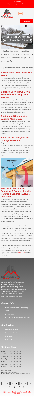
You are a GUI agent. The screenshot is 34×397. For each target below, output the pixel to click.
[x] (30, 383)
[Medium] (21, 383)
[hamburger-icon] (20, 13)
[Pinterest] (10, 387)
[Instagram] (8, 383)
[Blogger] (26, 383)
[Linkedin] (12, 383)
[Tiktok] (14, 387)
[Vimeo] (19, 387)
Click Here (21, 253)
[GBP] (23, 387)
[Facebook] (3, 383)
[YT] (17, 383)
